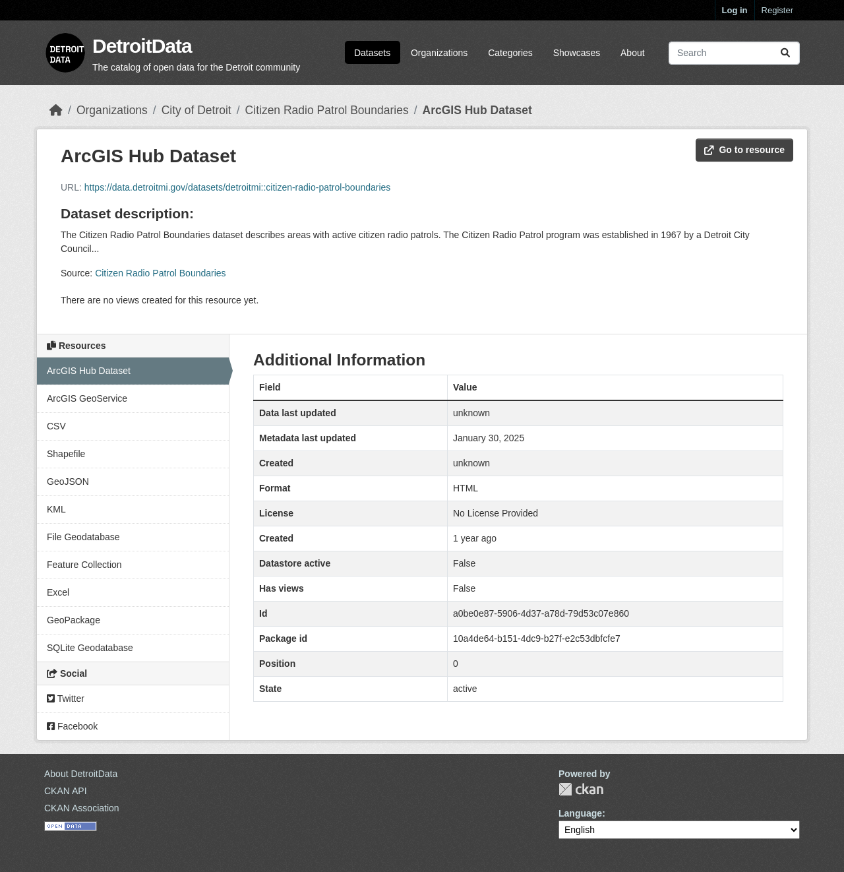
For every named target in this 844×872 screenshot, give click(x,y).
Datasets (372, 52)
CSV (56, 426)
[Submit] (785, 53)
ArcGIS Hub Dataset (477, 110)
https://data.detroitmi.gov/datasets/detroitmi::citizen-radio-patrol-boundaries (237, 187)
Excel (58, 592)
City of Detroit (196, 110)
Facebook (72, 726)
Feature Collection (84, 564)
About (632, 52)
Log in (735, 10)
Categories (510, 52)
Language (580, 813)
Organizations (439, 52)
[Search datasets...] (734, 53)
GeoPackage (73, 620)
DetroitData (142, 46)
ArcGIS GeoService (87, 398)
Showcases (577, 52)
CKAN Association (81, 808)
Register (777, 10)
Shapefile (66, 454)
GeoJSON (68, 481)
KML (56, 509)
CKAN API (65, 791)
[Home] (56, 110)
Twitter (65, 698)
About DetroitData (80, 773)
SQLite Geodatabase (90, 647)
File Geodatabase (83, 537)
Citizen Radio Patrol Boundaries (327, 110)
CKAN (580, 789)
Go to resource (744, 149)
